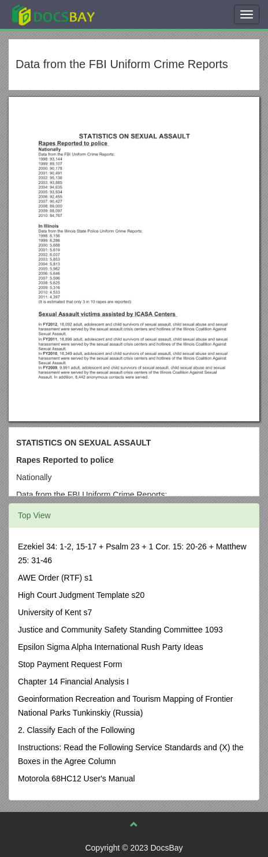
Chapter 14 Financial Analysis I (73, 681)
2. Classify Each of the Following (76, 730)
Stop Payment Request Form (70, 664)
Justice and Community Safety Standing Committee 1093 (120, 629)
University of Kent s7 (55, 612)
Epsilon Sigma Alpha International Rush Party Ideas (110, 647)
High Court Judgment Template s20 (81, 595)
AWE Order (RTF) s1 (55, 577)
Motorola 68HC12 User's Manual (76, 778)
